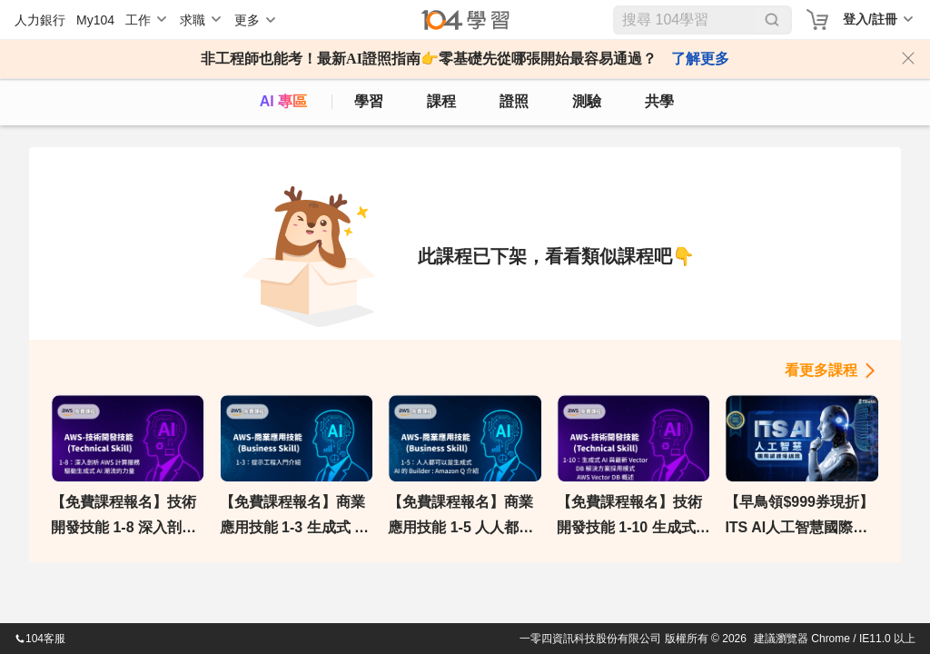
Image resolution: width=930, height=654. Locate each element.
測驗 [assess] (586, 101)
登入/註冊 (870, 19)
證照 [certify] (514, 101)
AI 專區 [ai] (283, 101)
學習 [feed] (368, 101)
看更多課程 (821, 370)
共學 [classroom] (659, 101)
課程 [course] (441, 101)
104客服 (40, 638)
